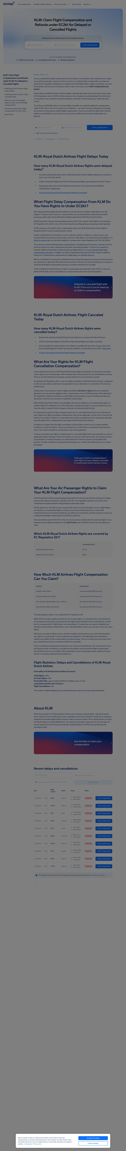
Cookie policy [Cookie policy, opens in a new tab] (28, 1144)
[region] (63, 1141)
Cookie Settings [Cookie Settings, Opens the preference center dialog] (93, 1143)
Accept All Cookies (93, 1138)
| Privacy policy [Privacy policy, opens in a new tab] (37, 1144)
